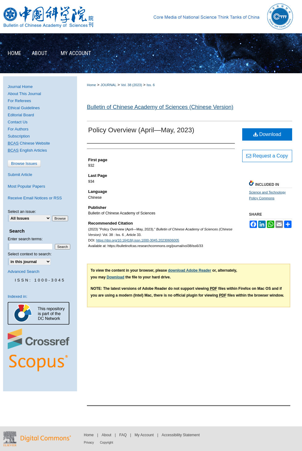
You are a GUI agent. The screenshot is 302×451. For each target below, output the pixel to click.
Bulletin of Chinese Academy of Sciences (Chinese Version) (160, 107)
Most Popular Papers (26, 186)
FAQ (123, 435)
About (106, 435)
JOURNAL (108, 85)
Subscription (19, 136)
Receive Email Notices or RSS (35, 198)
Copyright (106, 442)
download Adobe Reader (189, 270)
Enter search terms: (25, 239)
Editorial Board (21, 115)
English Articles (27, 150)
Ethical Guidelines (24, 108)
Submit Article (20, 174)
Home (91, 85)
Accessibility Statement (181, 435)
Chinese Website (29, 143)
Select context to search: (29, 254)
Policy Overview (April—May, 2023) (141, 130)
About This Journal (24, 93)
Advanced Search (23, 271)
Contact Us (17, 122)
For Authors (18, 129)
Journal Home (20, 86)
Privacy (89, 442)
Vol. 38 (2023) (131, 85)
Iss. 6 (151, 85)
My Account (144, 435)
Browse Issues (24, 163)
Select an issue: (22, 211)
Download (267, 134)
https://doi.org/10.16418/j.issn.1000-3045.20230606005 (137, 240)
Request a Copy (267, 155)
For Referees (19, 100)
